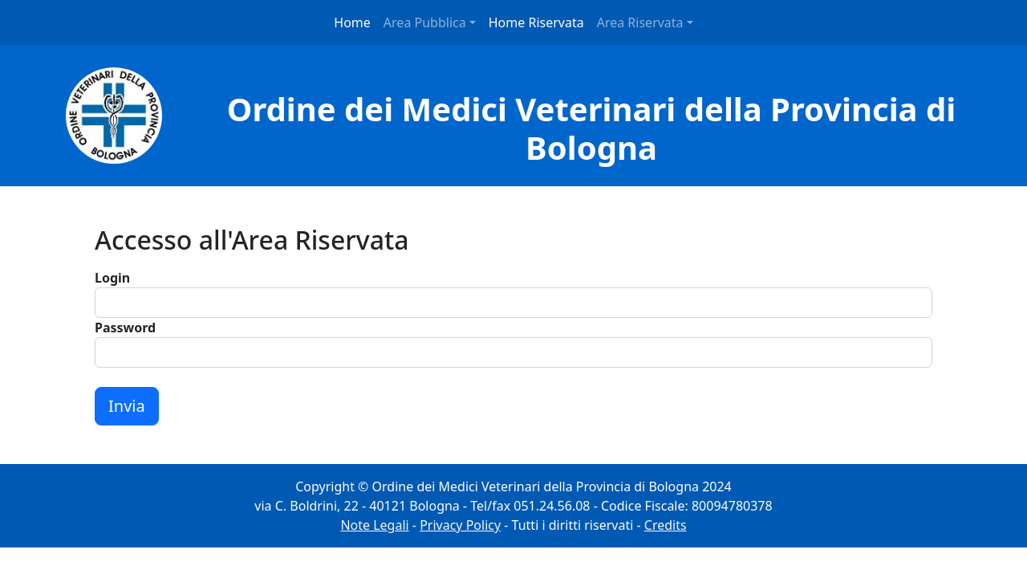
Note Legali (374, 525)
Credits (665, 525)
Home (352, 22)
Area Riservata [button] (640, 22)
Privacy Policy (460, 525)
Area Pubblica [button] (425, 22)
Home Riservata (536, 22)
